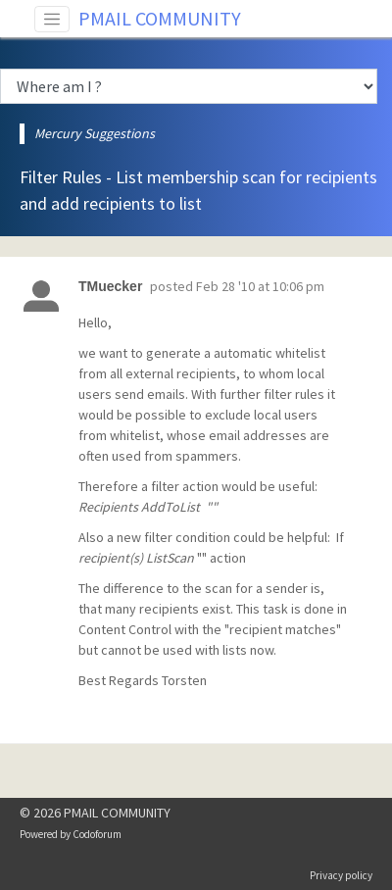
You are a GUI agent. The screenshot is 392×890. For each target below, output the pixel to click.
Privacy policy (341, 875)
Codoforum (97, 834)
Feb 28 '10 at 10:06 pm (260, 286)
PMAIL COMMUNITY (159, 18)
